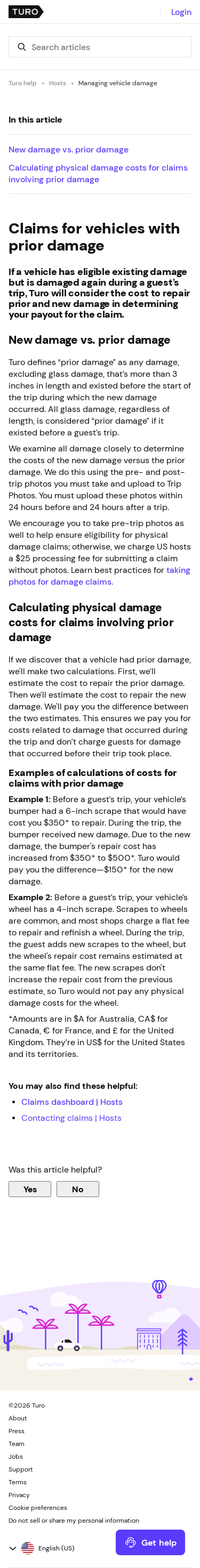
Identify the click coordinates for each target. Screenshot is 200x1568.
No (78, 1189)
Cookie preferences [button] (38, 1508)
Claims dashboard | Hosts (72, 1101)
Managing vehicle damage (117, 83)
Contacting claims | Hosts (71, 1117)
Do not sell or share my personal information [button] (74, 1520)
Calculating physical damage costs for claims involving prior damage (98, 173)
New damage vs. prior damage (69, 149)
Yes (30, 1189)
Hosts (57, 83)
